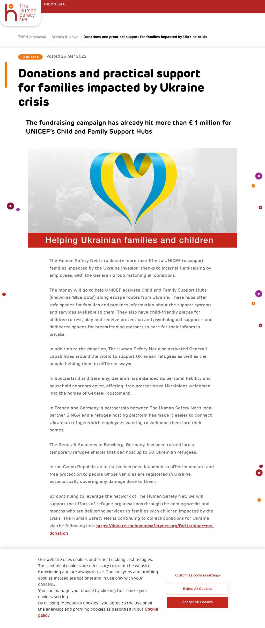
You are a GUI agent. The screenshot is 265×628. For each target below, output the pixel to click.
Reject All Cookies (197, 589)
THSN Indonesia (32, 37)
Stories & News (65, 37)
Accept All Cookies (197, 602)
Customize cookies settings (197, 575)
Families (30, 57)
